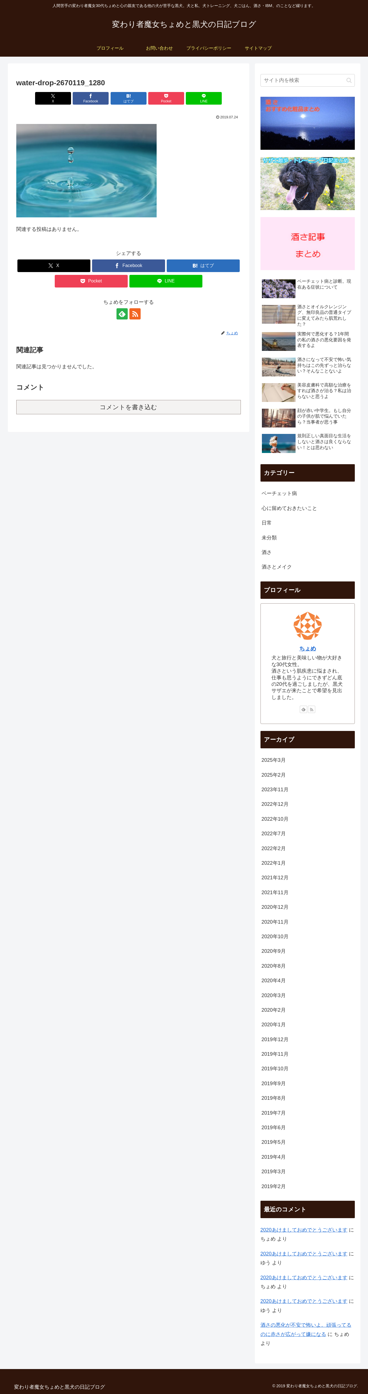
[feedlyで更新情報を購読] (122, 313)
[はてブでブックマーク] (129, 98)
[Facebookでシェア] (91, 98)
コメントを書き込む (128, 407)
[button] (349, 80)
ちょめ (307, 648)
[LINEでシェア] (204, 98)
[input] (307, 80)
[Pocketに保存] (166, 98)
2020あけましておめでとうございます (304, 1230)
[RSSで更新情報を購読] (135, 313)
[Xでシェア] (53, 98)
